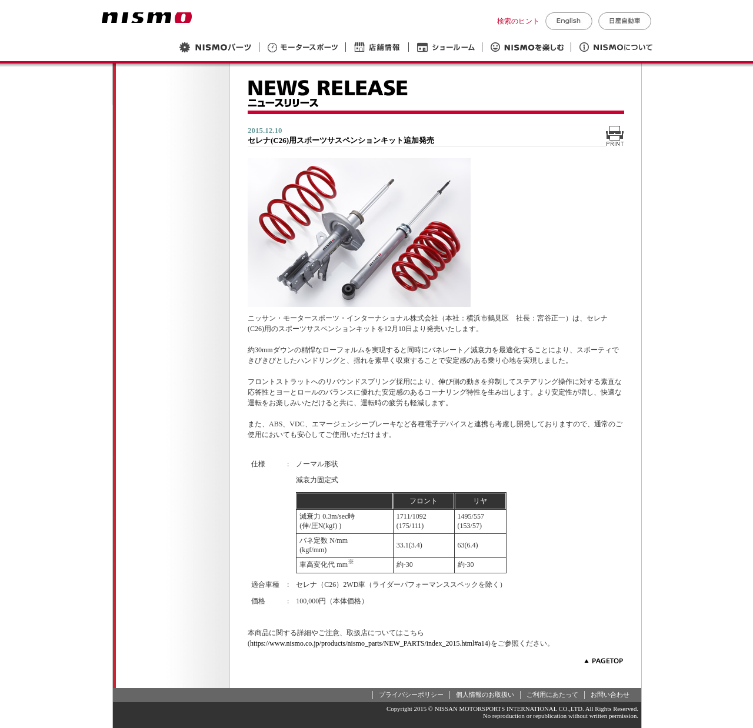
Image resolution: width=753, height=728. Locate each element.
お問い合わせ (610, 694)
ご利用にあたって (552, 694)
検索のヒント (518, 21)
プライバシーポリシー (411, 694)
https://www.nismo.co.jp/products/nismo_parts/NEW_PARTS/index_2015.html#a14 (369, 643)
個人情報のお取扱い (485, 694)
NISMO (147, 17)
